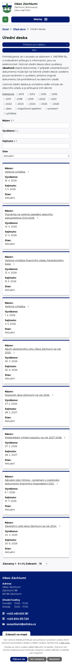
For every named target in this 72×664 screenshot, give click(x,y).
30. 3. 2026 (11, 361)
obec (9, 108)
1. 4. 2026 (10, 315)
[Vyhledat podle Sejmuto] (36, 145)
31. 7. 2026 (10, 501)
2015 (43, 94)
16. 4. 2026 (11, 180)
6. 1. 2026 (10, 492)
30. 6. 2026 (11, 369)
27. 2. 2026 (11, 403)
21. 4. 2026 (11, 235)
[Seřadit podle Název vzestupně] (13, 120)
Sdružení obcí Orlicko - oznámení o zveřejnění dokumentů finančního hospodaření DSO (32, 482)
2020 (42, 99)
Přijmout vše (19, 659)
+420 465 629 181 (17, 613)
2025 (44, 103)
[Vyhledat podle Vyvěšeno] (36, 135)
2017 (8, 99)
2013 (21, 94)
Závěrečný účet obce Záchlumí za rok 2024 (33, 526)
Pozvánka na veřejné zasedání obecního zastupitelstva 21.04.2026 (29, 216)
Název (7, 120)
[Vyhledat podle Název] (36, 125)
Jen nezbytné (37, 659)
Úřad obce (19, 29)
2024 (33, 103)
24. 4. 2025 (11, 534)
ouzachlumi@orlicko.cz (21, 624)
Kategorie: (8, 94)
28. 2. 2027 (11, 412)
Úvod (5, 29)
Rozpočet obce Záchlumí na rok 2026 (29, 395)
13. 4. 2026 (11, 272)
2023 (21, 103)
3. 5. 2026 (10, 189)
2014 (32, 94)
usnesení (52, 108)
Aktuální (10, 197)
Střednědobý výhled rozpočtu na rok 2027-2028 (35, 437)
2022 (9, 103)
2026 (56, 103)
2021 (54, 99)
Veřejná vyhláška (17, 171)
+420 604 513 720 (18, 618)
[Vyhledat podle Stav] (36, 156)
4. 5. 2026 (10, 323)
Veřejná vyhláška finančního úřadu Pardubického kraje (34, 262)
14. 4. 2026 (11, 226)
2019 (30, 99)
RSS (50, 50)
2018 (19, 99)
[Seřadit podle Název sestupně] (13, 121)
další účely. (65, 643)
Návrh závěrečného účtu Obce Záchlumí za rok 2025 (33, 351)
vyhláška (11, 113)
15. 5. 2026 (10, 281)
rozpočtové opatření (29, 108)
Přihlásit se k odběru (45, 44)
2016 (54, 94)
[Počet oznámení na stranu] (42, 563)
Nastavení (54, 659)
